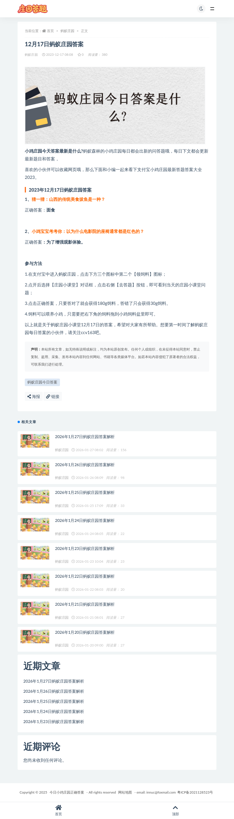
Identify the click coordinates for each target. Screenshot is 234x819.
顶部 (175, 810)
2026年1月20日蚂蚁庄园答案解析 (85, 632)
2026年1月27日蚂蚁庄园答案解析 (85, 436)
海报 (33, 396)
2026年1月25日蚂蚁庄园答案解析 (85, 492)
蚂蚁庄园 (67, 31)
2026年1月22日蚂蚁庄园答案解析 (85, 576)
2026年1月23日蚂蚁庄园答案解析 (85, 548)
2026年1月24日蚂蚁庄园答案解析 (85, 520)
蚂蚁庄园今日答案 (42, 382)
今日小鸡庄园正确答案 (67, 792)
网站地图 (125, 792)
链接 (52, 396)
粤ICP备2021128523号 (195, 792)
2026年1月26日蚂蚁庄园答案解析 (85, 464)
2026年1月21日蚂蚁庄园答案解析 (85, 604)
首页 (50, 31)
